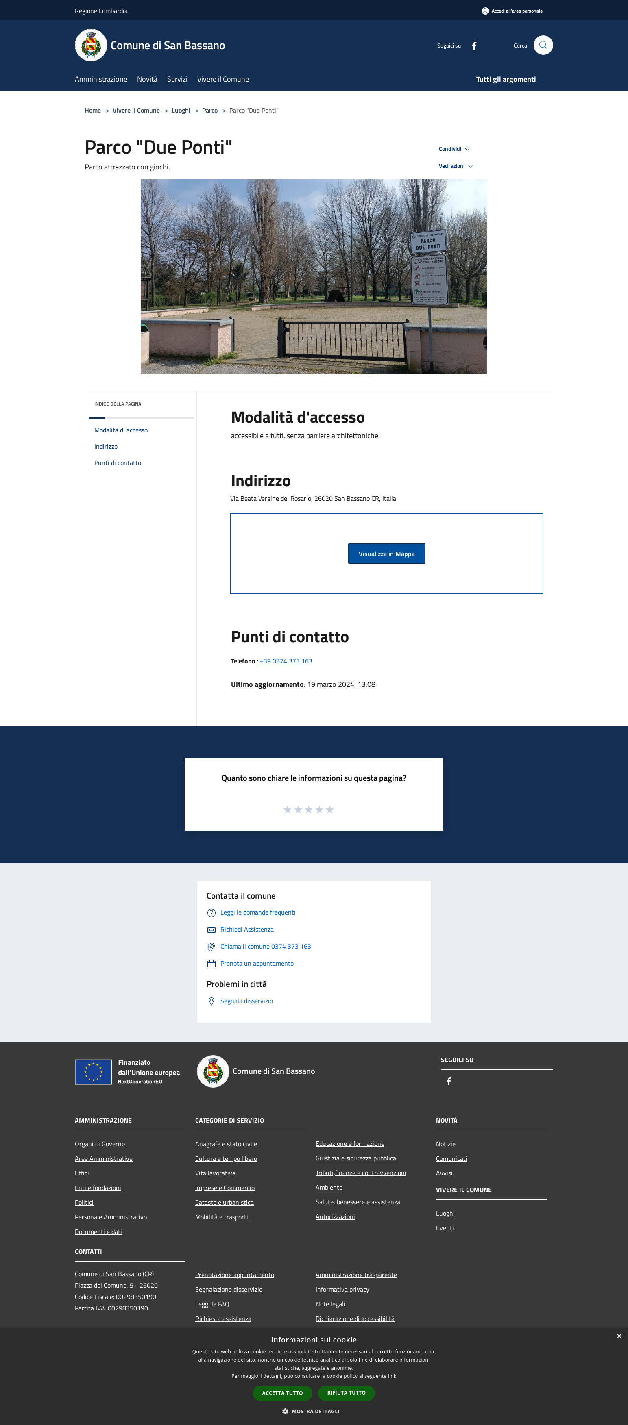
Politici (84, 1202)
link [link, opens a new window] (392, 1376)
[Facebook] (471, 44)
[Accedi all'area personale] (512, 10)
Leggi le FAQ (212, 1304)
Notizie (446, 1144)
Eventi (445, 1228)
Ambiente (329, 1187)
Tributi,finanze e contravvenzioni (361, 1172)
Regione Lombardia (101, 10)
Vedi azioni (457, 166)
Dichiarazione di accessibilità (355, 1318)
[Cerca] (543, 45)
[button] (314, 1411)
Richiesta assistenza (223, 1318)
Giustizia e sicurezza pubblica (356, 1158)
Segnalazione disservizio (228, 1289)
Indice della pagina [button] (117, 404)
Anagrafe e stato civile (226, 1144)
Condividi (455, 149)
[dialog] (314, 1376)
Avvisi (444, 1173)
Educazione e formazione (350, 1143)
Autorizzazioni (335, 1216)
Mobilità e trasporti (221, 1217)
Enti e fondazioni (98, 1188)
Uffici (82, 1173)
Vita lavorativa (215, 1173)
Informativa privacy (342, 1289)
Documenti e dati (98, 1231)
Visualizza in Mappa (387, 553)
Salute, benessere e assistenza (358, 1202)
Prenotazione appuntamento (234, 1274)
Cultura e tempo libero (226, 1158)
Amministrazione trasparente (356, 1274)
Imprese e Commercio (225, 1188)
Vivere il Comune (137, 110)
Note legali (330, 1304)
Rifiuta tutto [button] (346, 1392)
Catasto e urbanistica (224, 1202)
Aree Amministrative (104, 1158)
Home (93, 110)
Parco (210, 110)
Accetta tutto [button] (282, 1393)
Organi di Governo (100, 1144)
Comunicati (451, 1158)
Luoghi (181, 110)
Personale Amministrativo (111, 1217)
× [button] (619, 1337)
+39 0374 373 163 (286, 661)
